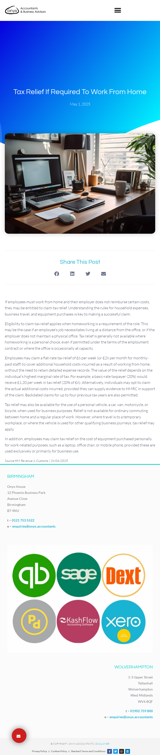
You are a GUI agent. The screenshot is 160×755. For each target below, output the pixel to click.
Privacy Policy (39, 751)
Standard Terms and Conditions (88, 751)
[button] (117, 10)
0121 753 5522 (23, 520)
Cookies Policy (59, 751)
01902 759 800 (141, 711)
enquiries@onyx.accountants (33, 526)
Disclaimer (102, 743)
